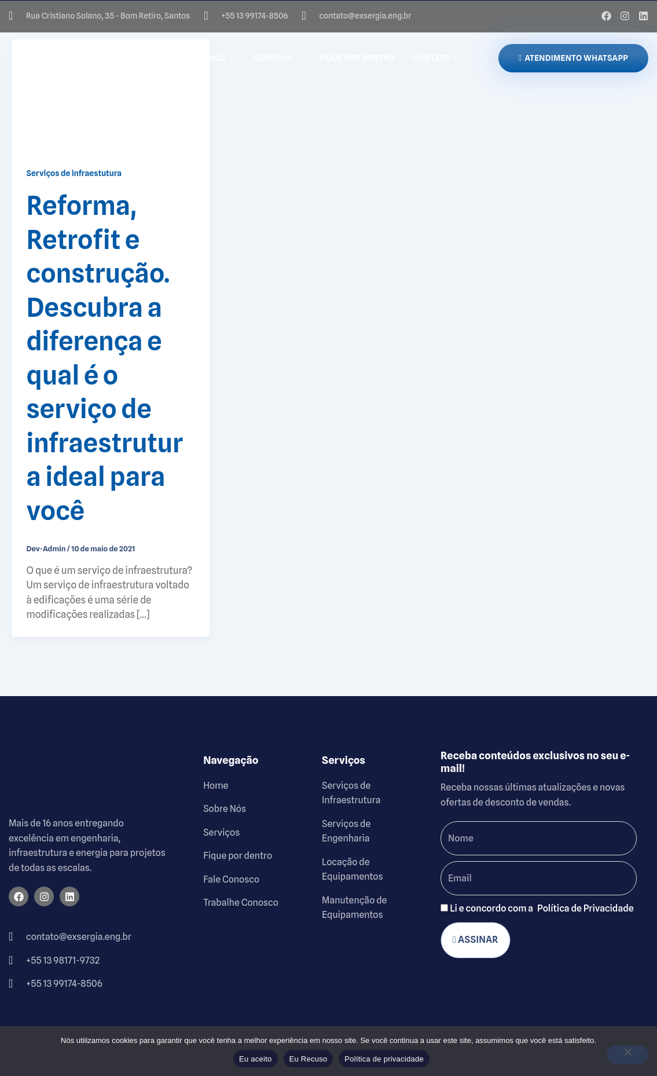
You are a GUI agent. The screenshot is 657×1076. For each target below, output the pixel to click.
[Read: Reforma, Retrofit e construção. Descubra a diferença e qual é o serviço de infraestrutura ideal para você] (111, 94)
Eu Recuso (308, 1059)
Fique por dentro (357, 58)
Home (151, 58)
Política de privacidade (384, 1059)
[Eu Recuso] (627, 1054)
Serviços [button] (276, 58)
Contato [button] (434, 58)
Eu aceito (255, 1059)
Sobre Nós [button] (206, 58)
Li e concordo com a (542, 908)
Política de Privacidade (585, 908)
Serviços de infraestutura (74, 173)
